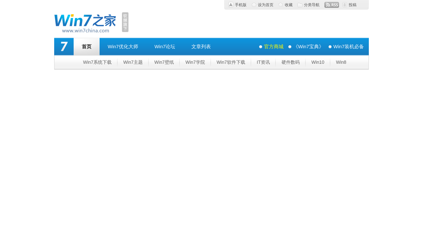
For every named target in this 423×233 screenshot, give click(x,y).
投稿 (353, 5)
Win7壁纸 (164, 62)
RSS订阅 (331, 5)
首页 (86, 46)
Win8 (341, 62)
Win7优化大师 (123, 46)
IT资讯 (263, 62)
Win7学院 (195, 62)
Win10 (317, 62)
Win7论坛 (164, 46)
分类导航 (312, 5)
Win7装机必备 (348, 46)
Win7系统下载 (97, 62)
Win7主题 (133, 62)
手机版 (241, 5)
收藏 (289, 5)
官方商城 (274, 46)
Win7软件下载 (231, 62)
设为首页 (265, 5)
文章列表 (201, 46)
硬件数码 (291, 62)
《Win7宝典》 (308, 46)
